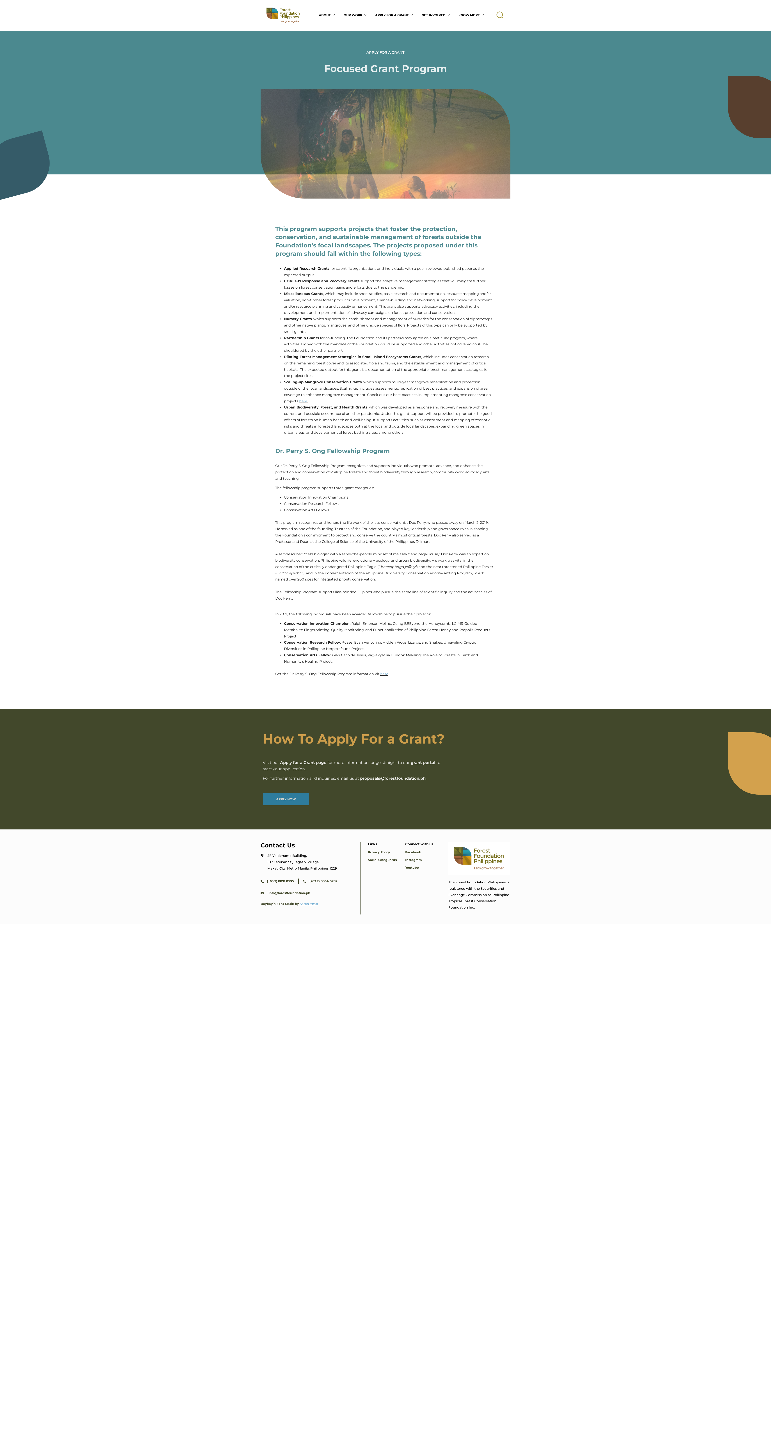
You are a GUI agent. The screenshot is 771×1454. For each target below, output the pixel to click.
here (384, 674)
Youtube (412, 868)
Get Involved (436, 15)
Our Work (355, 15)
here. (303, 401)
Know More (471, 15)
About (327, 15)
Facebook (413, 852)
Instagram (413, 860)
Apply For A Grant (394, 15)
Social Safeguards (382, 860)
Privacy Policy (379, 852)
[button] (500, 15)
